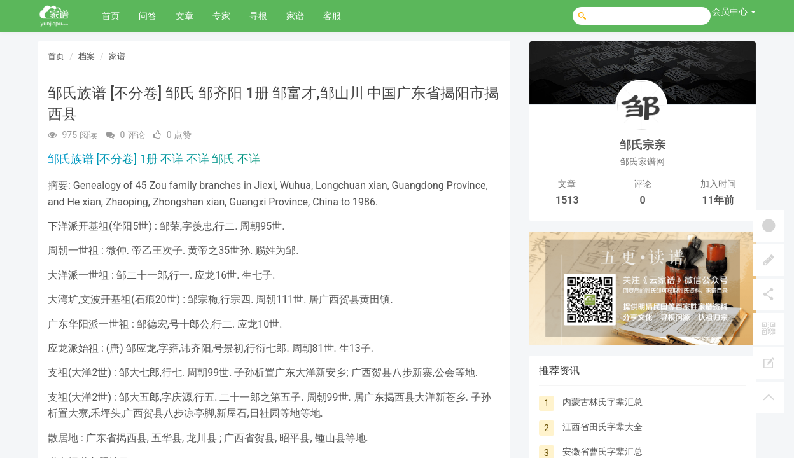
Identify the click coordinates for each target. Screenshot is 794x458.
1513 (567, 200)
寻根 (258, 16)
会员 (734, 11)
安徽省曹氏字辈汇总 (602, 452)
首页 (111, 16)
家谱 (295, 16)
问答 (148, 16)
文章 (184, 16)
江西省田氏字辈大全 (602, 427)
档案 (86, 56)
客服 (332, 16)
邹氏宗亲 (642, 144)
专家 (221, 16)
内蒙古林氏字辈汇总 (602, 402)
